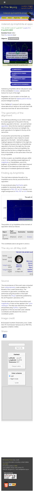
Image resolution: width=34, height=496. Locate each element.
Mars (30, 267)
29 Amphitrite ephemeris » (21, 84)
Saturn (30, 271)
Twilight (5, 265)
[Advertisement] (16, 403)
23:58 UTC (26, 28)
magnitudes (5, 303)
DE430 (13, 296)
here (16, 465)
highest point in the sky (24, 98)
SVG (20, 189)
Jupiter (29, 269)
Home (4, 17)
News (10, 17)
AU (6, 160)
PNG (12, 189)
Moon (30, 265)
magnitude (4, 162)
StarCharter (19, 185)
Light (11, 376)
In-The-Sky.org (9, 7)
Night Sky (17, 17)
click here (5, 464)
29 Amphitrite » (17, 69)
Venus (30, 263)
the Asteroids (9, 35)
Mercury (29, 261)
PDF (16, 189)
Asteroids (25, 17)
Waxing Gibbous (19, 265)
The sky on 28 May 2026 (24, 252)
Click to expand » (25, 219)
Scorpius (16, 91)
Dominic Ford (8, 460)
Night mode (13, 379)
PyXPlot (15, 307)
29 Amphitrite (13, 38)
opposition (4, 126)
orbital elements (10, 287)
